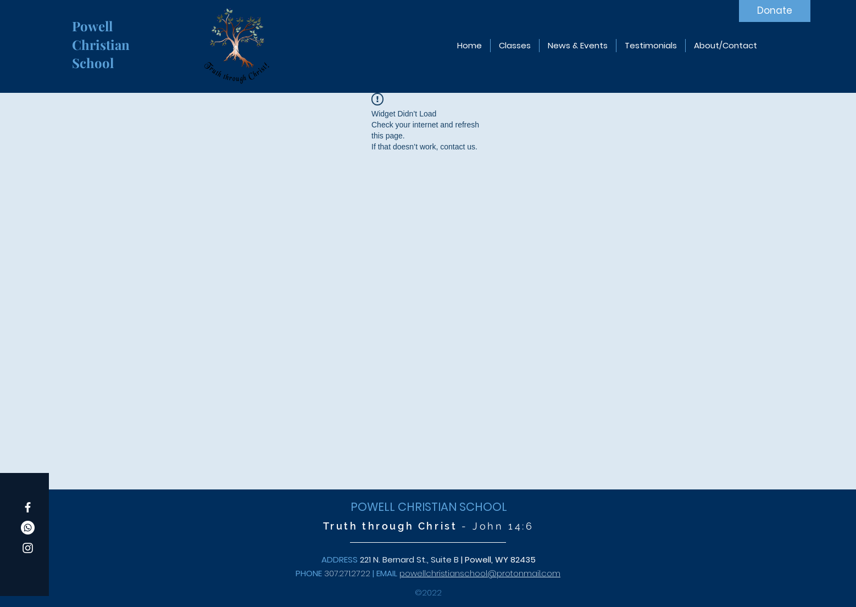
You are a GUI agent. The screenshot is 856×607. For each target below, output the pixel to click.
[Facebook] (28, 507)
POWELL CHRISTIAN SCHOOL (429, 507)
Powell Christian (102, 35)
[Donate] (774, 11)
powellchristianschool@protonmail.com (479, 573)
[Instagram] (28, 548)
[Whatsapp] (28, 527)
